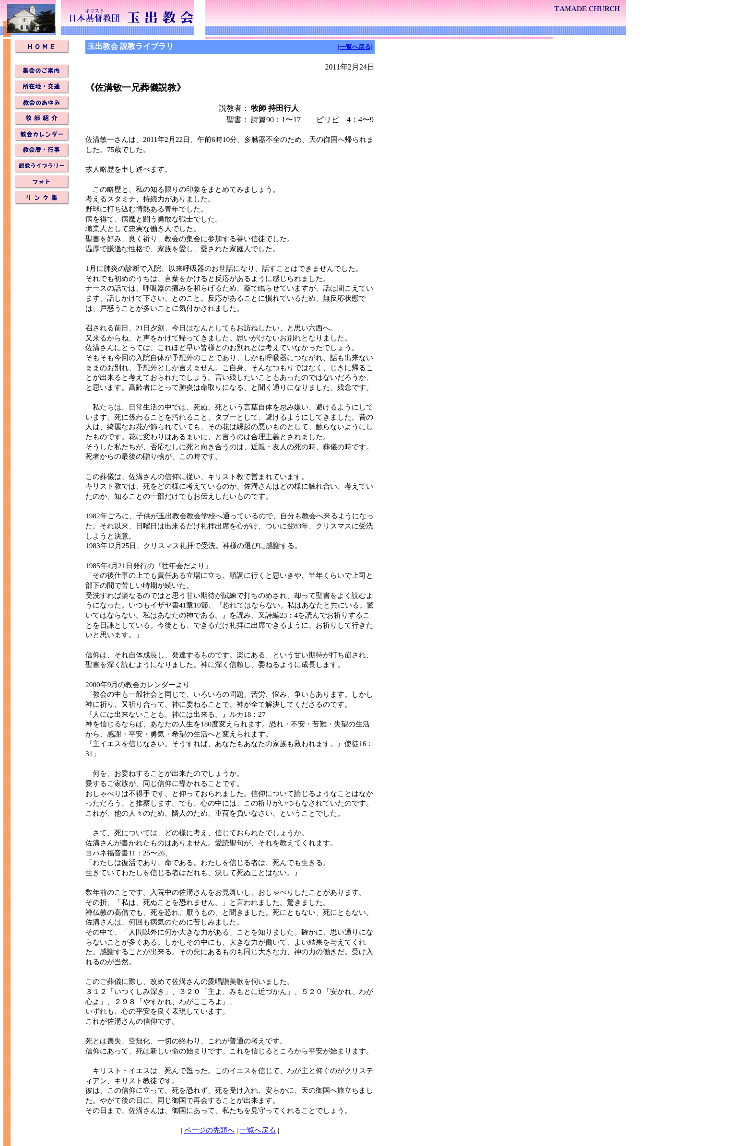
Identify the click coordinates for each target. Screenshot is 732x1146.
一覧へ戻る (258, 1130)
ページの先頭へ (209, 1130)
